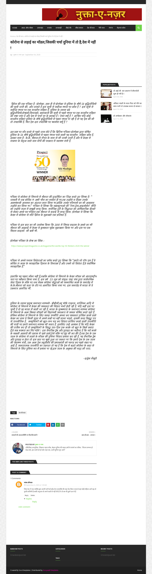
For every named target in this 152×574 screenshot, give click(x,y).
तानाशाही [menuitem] (59, 28)
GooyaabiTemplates (50, 570)
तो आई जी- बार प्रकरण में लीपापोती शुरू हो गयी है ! (126, 92)
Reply (26, 495)
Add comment (24, 507)
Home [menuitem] (14, 28)
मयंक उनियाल (28, 483)
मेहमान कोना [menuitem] (121, 28)
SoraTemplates (24, 570)
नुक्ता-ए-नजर (17, 55)
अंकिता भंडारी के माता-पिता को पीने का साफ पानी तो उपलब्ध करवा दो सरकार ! (127, 104)
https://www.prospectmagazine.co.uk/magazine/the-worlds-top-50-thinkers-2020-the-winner (50, 246)
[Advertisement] (53, 78)
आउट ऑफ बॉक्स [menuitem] (27, 28)
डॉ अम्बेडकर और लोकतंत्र (122, 116)
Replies (29, 499)
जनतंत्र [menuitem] (49, 28)
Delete (33, 495)
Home (12, 36)
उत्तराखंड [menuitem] (40, 28)
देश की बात (19, 36)
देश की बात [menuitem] (91, 28)
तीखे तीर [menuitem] (68, 28)
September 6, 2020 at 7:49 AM (36, 485)
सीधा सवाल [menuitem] (79, 28)
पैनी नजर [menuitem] (102, 28)
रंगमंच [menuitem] (111, 28)
